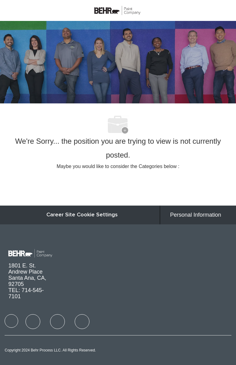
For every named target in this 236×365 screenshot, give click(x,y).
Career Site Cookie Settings (82, 215)
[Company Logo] (117, 10)
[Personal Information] (195, 215)
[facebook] (11, 321)
